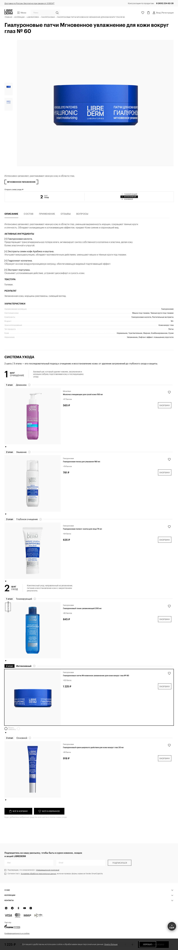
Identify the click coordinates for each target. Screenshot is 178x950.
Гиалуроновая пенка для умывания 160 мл (81, 470)
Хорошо (147, 944)
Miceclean (67, 399)
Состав (28, 221)
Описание (11, 221)
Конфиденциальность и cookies (16, 933)
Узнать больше (111, 944)
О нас (7, 890)
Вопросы (82, 221)
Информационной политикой (47, 870)
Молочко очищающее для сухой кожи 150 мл (83, 402)
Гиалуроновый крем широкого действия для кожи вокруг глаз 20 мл (93, 755)
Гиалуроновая (68, 466)
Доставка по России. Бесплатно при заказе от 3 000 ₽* (29, 3)
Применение (47, 221)
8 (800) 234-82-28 (165, 3)
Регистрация (168, 12)
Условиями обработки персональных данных (38, 873)
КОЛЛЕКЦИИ (9, 895)
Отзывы (66, 221)
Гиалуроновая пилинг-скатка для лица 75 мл (82, 537)
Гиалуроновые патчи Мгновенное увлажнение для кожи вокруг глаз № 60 (96, 684)
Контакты (9, 900)
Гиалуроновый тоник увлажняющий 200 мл (82, 616)
